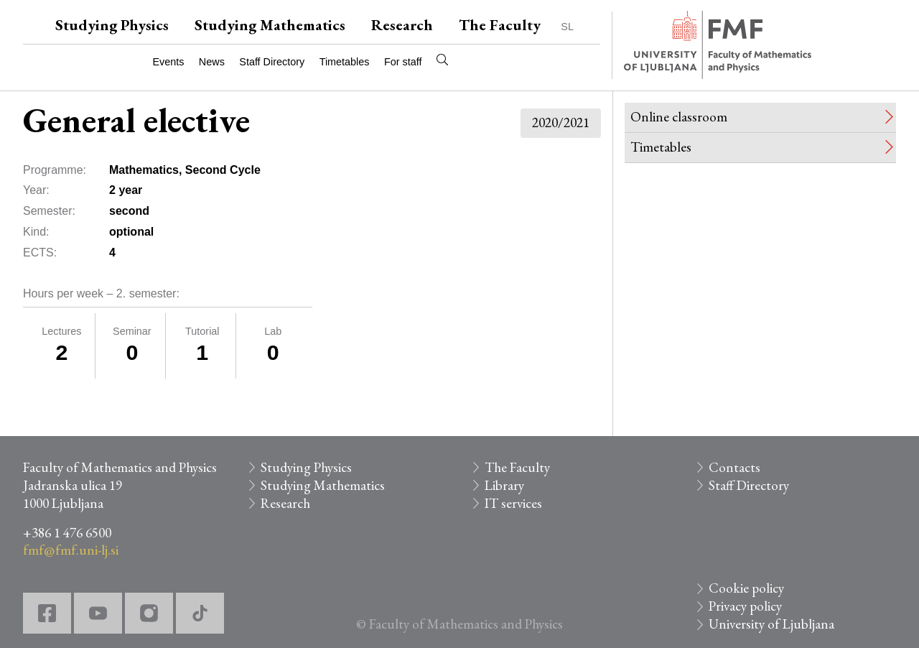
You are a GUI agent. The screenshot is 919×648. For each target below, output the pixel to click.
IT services (513, 503)
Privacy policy (745, 606)
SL (567, 26)
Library (504, 485)
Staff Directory (271, 62)
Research (402, 24)
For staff (403, 62)
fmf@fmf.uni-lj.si (70, 550)
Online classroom (678, 117)
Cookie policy (746, 588)
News (212, 62)
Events (168, 62)
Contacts (734, 467)
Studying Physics (112, 24)
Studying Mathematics (270, 24)
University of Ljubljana (771, 624)
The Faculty (500, 24)
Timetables (344, 62)
